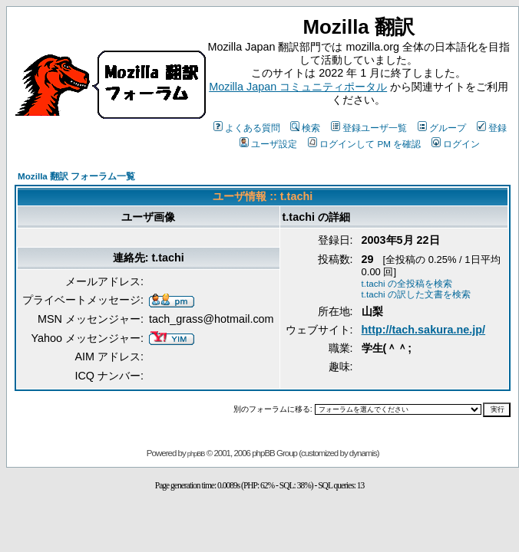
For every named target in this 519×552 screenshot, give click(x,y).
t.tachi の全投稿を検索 (407, 283)
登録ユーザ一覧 (369, 128)
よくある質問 (246, 128)
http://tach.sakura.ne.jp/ (424, 330)
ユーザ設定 (268, 144)
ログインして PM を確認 (364, 144)
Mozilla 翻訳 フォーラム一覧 (76, 176)
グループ (442, 128)
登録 (492, 128)
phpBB (196, 454)
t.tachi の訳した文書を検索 (416, 294)
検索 (305, 128)
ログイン (455, 144)
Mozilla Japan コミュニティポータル (298, 86)
